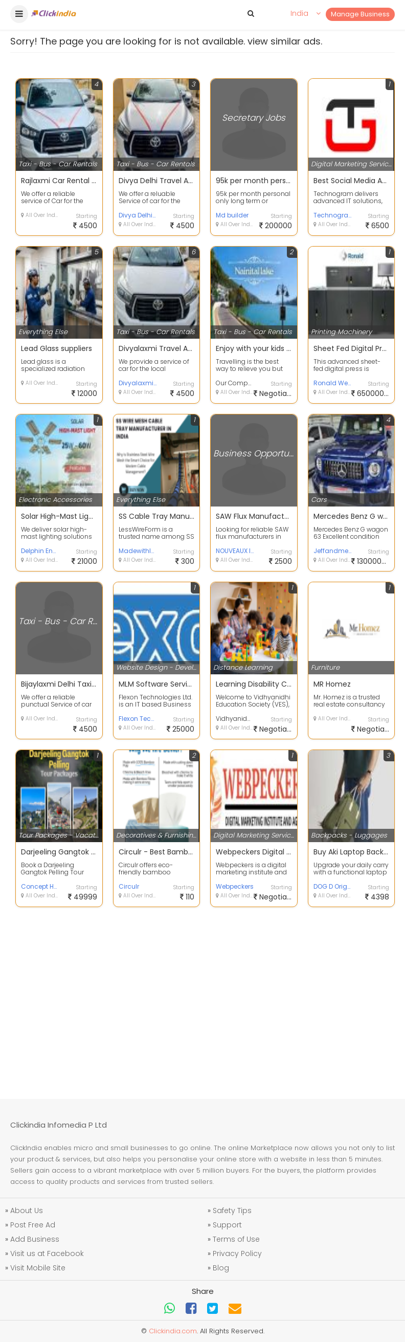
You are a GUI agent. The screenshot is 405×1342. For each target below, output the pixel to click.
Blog (221, 1268)
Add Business (34, 1239)
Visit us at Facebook (47, 1253)
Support (227, 1225)
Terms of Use (236, 1239)
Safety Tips (232, 1210)
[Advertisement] (202, 996)
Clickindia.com (173, 1331)
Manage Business (360, 14)
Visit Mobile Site (37, 1268)
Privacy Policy (237, 1253)
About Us (26, 1210)
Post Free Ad (32, 1225)
